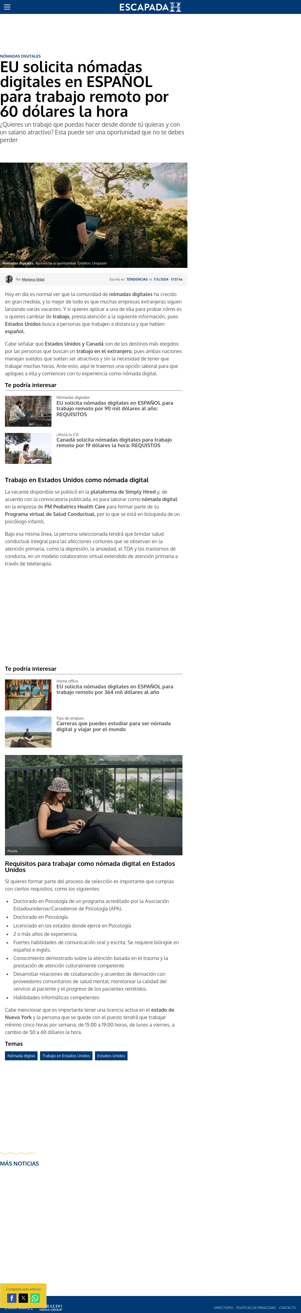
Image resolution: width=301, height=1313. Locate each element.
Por (30, 279)
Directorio (223, 1308)
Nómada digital (21, 1055)
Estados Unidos (111, 1055)
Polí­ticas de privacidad (256, 1308)
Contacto (287, 1308)
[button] (7, 7)
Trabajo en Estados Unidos (66, 1055)
